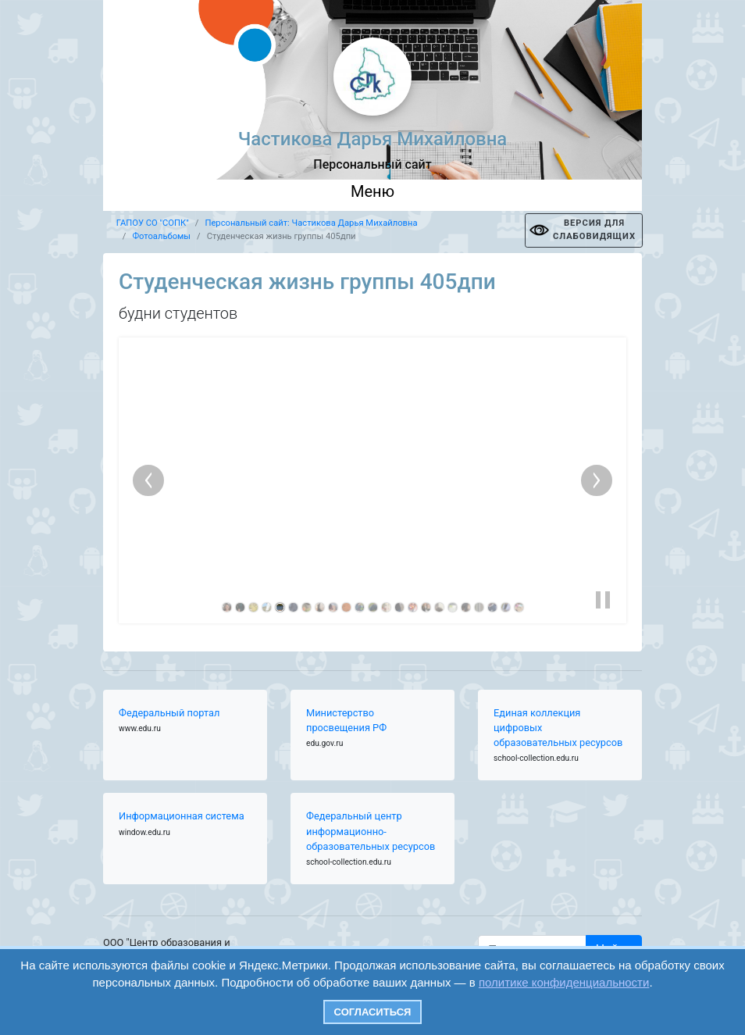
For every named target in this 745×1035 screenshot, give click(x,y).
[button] (603, 600)
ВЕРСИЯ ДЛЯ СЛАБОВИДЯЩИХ (594, 229)
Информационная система (181, 816)
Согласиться (373, 1012)
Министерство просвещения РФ (346, 720)
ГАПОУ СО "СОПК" (152, 223)
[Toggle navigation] (372, 195)
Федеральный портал (169, 713)
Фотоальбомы (161, 236)
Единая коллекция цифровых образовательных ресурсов (558, 727)
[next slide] (597, 480)
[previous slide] (148, 480)
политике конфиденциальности (564, 982)
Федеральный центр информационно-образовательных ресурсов (370, 830)
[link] (227, 607)
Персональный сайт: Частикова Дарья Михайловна (311, 223)
